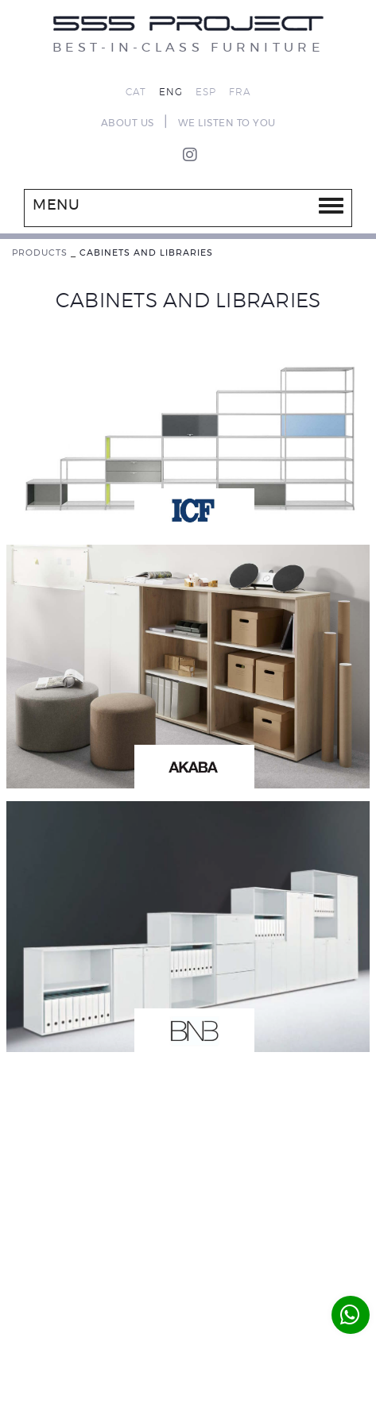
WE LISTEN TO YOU (227, 123)
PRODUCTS (40, 253)
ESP (206, 92)
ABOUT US (127, 123)
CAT (136, 92)
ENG (171, 92)
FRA (240, 92)
